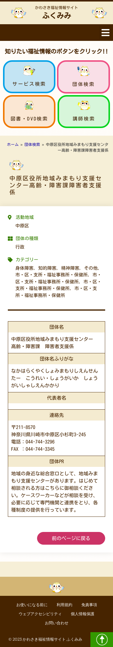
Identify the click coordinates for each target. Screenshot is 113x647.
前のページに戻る (71, 538)
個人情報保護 (82, 614)
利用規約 (64, 604)
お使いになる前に (32, 604)
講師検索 (84, 118)
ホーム (13, 145)
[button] (105, 32)
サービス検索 (29, 83)
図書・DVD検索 (29, 118)
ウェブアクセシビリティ (40, 614)
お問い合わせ (56, 623)
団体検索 (83, 84)
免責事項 (89, 604)
